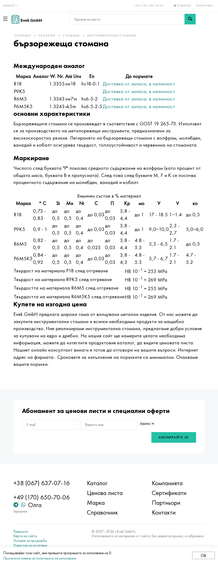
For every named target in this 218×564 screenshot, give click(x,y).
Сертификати (169, 493)
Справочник (102, 512)
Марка (96, 502)
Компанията (167, 483)
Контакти (164, 512)
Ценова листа (105, 493)
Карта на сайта (25, 536)
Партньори (166, 502)
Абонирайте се (174, 437)
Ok (203, 555)
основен (22, 35)
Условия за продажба (30, 540)
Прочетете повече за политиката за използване (39, 558)
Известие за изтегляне (30, 545)
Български (205, 5)
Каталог (97, 483)
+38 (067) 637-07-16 (41, 483)
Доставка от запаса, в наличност (139, 83)
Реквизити (20, 531)
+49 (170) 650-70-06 (149, 5)
